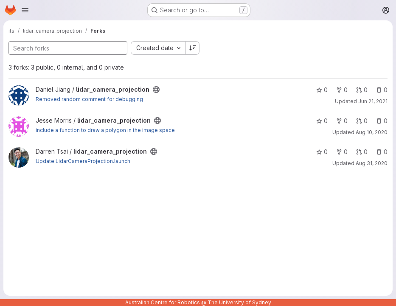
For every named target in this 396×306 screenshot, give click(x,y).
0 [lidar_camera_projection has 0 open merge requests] (362, 89)
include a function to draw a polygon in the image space (105, 130)
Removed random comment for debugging (89, 99)
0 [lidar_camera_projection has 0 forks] (342, 89)
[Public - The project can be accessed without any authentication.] (156, 89)
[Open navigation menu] (25, 10)
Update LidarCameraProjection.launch (83, 161)
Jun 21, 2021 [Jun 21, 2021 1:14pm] (373, 101)
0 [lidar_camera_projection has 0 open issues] (382, 89)
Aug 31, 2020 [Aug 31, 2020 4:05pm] (372, 163)
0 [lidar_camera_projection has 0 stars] (322, 89)
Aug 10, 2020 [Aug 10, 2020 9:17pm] (372, 132)
